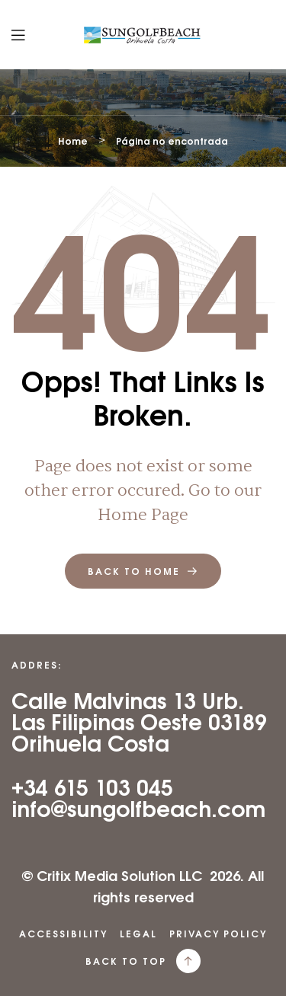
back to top (125, 961)
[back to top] (188, 961)
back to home (143, 571)
